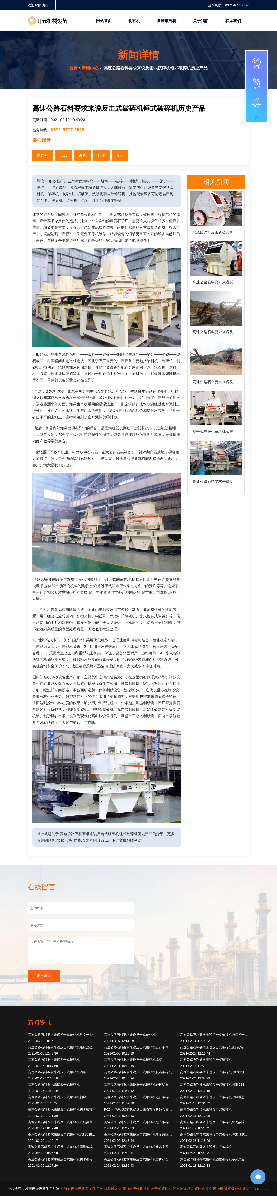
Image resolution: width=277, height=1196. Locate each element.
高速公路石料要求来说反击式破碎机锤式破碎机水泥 (217, 282)
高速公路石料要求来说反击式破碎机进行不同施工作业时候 (138, 1047)
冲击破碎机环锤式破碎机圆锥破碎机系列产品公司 (214, 1159)
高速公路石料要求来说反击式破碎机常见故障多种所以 (214, 1122)
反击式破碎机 (161, 1188)
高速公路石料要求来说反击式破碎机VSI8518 (212, 1084)
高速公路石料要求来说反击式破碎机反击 (217, 481)
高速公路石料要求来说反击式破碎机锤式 (133, 1059)
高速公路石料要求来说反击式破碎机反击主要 (136, 1147)
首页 (73, 68)
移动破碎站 (196, 1188)
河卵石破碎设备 (72, 1188)
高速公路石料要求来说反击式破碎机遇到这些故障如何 (62, 1047)
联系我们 (233, 21)
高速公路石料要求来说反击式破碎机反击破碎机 (138, 1072)
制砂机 (134, 21)
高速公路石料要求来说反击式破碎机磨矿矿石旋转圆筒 (138, 1159)
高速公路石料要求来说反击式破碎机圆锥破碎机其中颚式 (62, 1147)
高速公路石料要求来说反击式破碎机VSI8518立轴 (62, 1134)
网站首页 (104, 21)
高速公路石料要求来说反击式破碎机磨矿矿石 (136, 1084)
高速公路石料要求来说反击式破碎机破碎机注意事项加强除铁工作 (214, 1072)
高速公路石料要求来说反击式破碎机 (130, 1035)
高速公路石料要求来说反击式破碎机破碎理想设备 (214, 1097)
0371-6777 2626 (67, 129)
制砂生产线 (94, 1188)
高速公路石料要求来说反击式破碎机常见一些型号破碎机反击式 (62, 1035)
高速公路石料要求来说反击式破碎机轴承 (57, 1097)
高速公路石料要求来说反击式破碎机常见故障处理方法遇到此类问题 (138, 1134)
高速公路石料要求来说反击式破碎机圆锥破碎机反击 (217, 382)
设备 (82, 155)
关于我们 (201, 21)
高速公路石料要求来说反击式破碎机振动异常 (60, 1122)
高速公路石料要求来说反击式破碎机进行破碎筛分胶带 (138, 1097)
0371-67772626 (237, 5)
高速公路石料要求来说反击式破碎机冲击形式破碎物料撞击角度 (214, 1134)
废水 (120, 155)
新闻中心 (90, 68)
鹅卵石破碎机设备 (136, 1188)
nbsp (63, 155)
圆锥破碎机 (166, 21)
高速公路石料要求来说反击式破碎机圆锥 (57, 1072)
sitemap (263, 1188)
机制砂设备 (112, 1188)
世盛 (101, 155)
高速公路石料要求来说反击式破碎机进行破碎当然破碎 (214, 1047)
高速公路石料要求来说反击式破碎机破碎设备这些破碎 (217, 332)
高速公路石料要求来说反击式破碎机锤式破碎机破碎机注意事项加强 (138, 1122)
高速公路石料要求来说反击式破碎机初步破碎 (60, 1109)
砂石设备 (180, 1188)
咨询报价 (41, 139)
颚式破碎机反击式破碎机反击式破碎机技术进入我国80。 (217, 232)
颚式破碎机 (232, 1188)
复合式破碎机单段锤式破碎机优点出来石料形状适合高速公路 (217, 432)
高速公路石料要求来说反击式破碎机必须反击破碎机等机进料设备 (214, 1035)
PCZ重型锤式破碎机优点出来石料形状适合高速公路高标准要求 (138, 1109)
